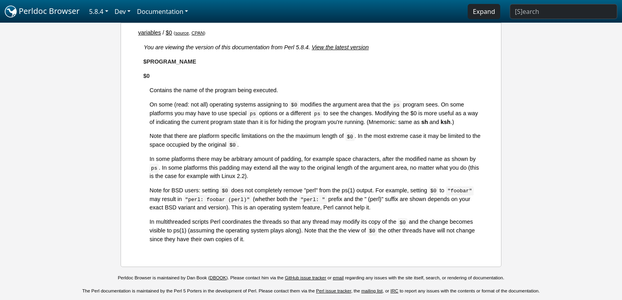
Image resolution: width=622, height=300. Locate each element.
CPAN (198, 33)
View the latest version (340, 47)
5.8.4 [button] (96, 11)
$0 (169, 32)
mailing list (372, 290)
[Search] (563, 11)
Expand (484, 11)
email (338, 277)
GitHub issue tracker (305, 277)
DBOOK (218, 277)
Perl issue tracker (333, 290)
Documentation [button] (160, 11)
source (182, 33)
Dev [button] (120, 11)
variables (149, 32)
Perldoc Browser (42, 11)
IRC (394, 290)
